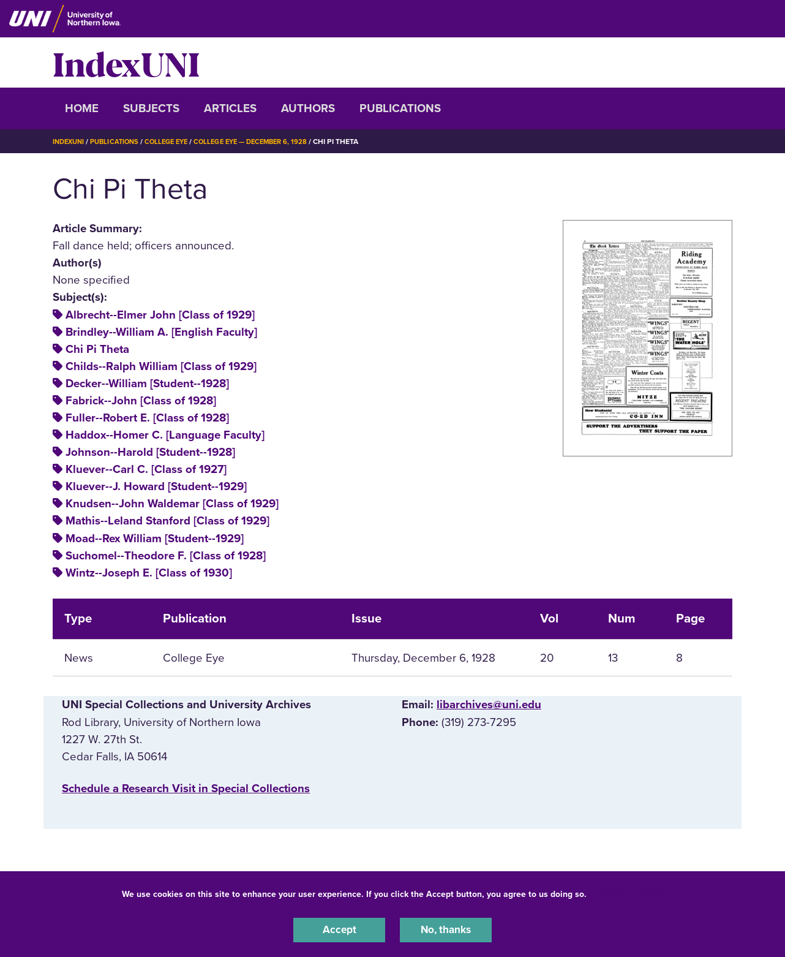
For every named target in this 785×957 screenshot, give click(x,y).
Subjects (151, 108)
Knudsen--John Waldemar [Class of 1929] (172, 503)
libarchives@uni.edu (489, 704)
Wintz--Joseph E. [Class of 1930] (149, 573)
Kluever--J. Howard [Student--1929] (156, 486)
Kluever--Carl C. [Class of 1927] (146, 469)
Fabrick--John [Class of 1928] (141, 400)
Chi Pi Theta (97, 349)
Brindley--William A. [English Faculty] (161, 332)
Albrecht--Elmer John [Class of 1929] (160, 315)
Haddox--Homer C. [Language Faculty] (165, 435)
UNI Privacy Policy (628, 892)
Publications (400, 108)
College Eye (174, 141)
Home (82, 108)
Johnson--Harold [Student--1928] (150, 452)
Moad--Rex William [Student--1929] (155, 538)
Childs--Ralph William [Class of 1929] (161, 366)
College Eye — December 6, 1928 (266, 141)
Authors (308, 108)
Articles (230, 108)
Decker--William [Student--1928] (147, 383)
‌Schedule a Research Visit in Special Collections (186, 788)
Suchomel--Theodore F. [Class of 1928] (166, 555)
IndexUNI (126, 62)
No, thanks (446, 929)
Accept (339, 929)
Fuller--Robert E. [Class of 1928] (147, 418)
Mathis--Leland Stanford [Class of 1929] (167, 521)
